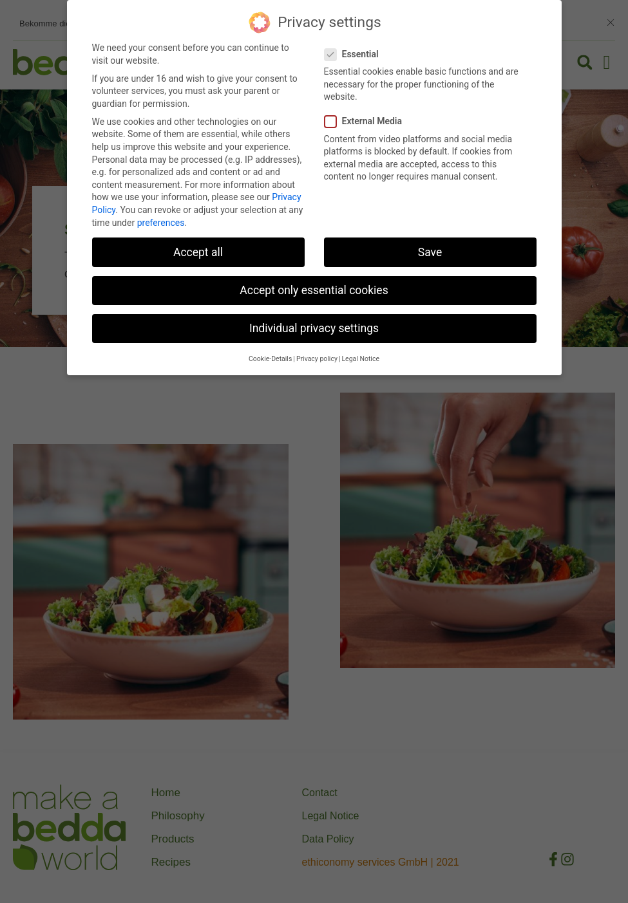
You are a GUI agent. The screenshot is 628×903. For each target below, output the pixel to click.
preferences (161, 223)
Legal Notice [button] (360, 359)
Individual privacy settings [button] (314, 328)
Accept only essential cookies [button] (314, 290)
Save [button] (430, 252)
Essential (355, 54)
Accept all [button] (198, 252)
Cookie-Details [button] (270, 359)
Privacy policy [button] (317, 359)
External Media (367, 121)
